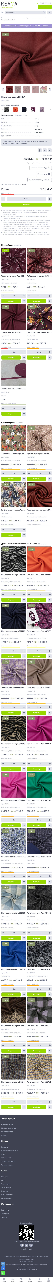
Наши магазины (7, 1195)
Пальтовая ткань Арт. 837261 (13, 631)
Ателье (3, 1135)
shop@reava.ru (26, 1249)
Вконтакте (5, 1210)
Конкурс (4, 1177)
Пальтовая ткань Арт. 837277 (39, 631)
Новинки (4, 1191)
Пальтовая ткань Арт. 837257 (39, 744)
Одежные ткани (7, 1124)
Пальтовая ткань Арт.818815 (12, 1082)
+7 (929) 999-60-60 (45, 3)
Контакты (4, 1147)
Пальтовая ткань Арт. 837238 (39, 800)
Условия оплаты (7, 1165)
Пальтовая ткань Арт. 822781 (13, 913)
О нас (3, 1154)
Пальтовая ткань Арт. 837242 (13, 800)
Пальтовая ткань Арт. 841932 (39, 913)
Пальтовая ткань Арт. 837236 (39, 575)
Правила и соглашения (9, 1151)
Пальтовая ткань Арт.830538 (39, 857)
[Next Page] (50, 89)
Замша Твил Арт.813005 (11, 332)
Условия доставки (7, 1161)
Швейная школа (7, 1132)
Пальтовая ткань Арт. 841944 (13, 575)
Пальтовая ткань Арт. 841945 (13, 744)
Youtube (4, 1217)
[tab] (7, 115)
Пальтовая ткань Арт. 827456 (39, 1026)
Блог (3, 1180)
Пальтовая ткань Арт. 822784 (39, 1082)
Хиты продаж (6, 1187)
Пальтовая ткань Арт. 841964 (13, 969)
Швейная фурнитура (8, 1128)
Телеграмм (5, 1213)
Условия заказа (6, 1158)
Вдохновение (6, 1198)
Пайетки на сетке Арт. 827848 (39, 276)
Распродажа (5, 1184)
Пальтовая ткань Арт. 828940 (39, 687)
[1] (9, 89)
